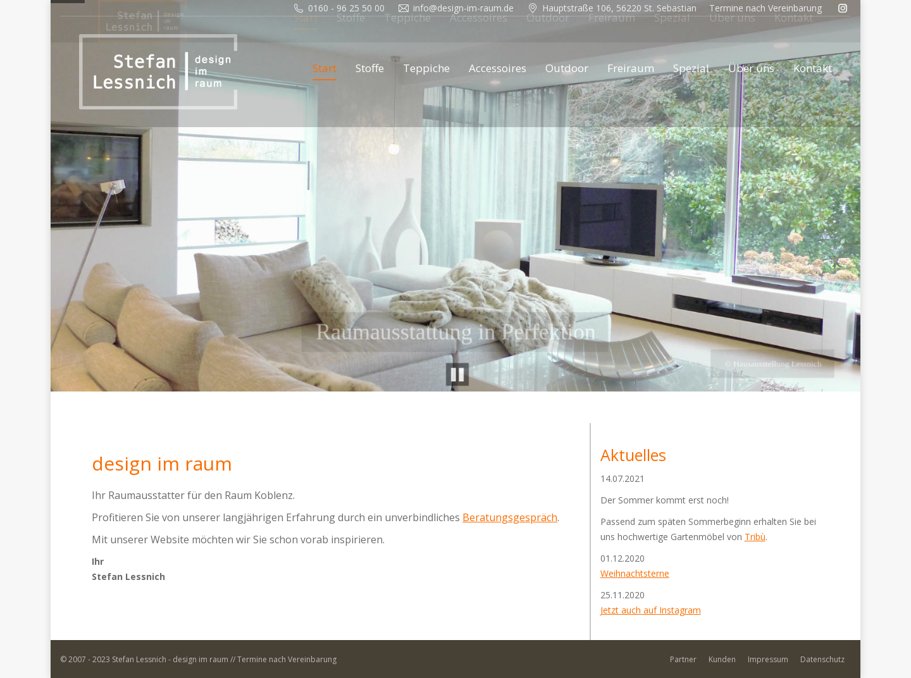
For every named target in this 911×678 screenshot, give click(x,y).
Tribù (755, 537)
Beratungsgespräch (509, 517)
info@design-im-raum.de (463, 8)
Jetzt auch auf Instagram (650, 610)
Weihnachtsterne (634, 573)
